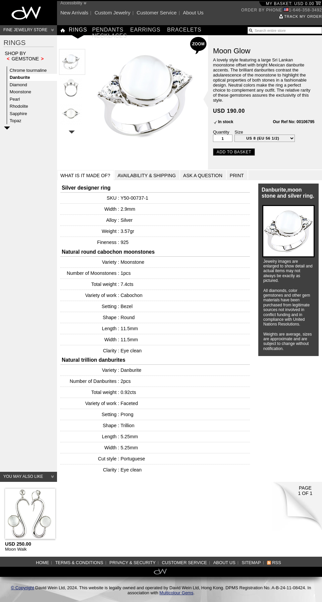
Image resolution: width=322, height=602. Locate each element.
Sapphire (18, 113)
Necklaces (109, 36)
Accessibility (71, 3)
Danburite (20, 77)
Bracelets (184, 30)
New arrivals (74, 12)
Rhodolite (19, 106)
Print (237, 175)
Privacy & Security (132, 562)
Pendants (108, 30)
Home (42, 562)
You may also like (23, 476)
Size (238, 132)
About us (193, 12)
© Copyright (22, 587)
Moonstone (20, 91)
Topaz (15, 120)
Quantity (221, 132)
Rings (78, 30)
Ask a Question (202, 175)
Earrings (145, 30)
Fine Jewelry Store (25, 30)
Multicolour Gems (176, 592)
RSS (276, 562)
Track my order (303, 16)
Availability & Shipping (147, 175)
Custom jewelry (112, 12)
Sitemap (251, 562)
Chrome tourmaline (28, 70)
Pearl (15, 99)
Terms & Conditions (79, 562)
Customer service (156, 12)
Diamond (18, 84)
